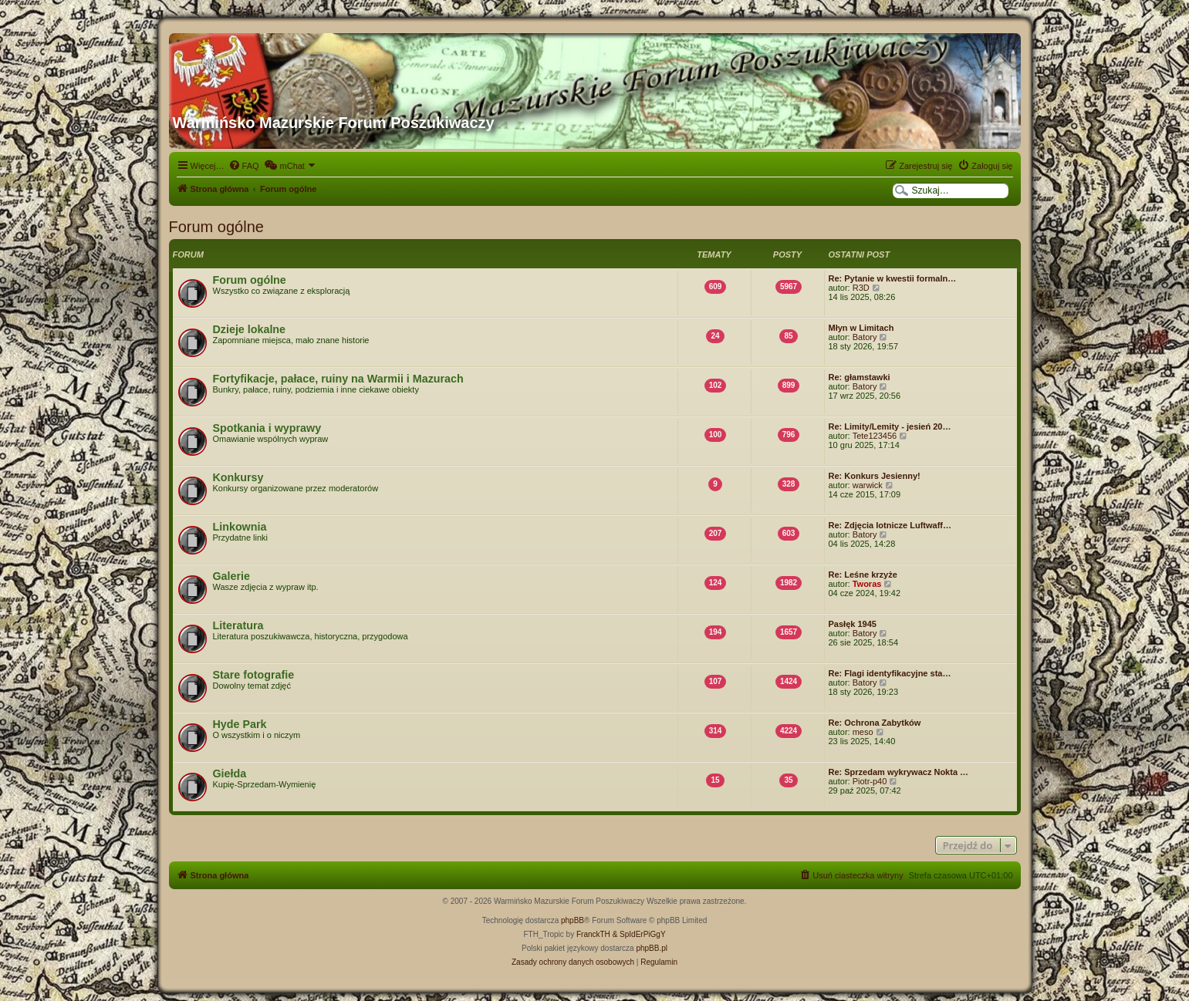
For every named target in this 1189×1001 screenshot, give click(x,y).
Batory (865, 337)
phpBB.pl (651, 948)
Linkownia (240, 527)
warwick (868, 485)
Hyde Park (240, 724)
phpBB (572, 920)
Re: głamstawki (859, 377)
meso (863, 731)
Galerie (231, 576)
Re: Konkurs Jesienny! (874, 475)
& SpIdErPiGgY (639, 934)
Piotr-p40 (870, 781)
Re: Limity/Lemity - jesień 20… (890, 426)
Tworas (867, 583)
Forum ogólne (216, 226)
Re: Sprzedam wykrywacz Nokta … (899, 772)
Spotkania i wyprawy (267, 428)
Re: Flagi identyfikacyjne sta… (890, 673)
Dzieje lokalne (249, 329)
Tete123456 (875, 435)
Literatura (238, 625)
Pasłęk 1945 (853, 624)
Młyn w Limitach (861, 327)
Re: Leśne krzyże (863, 574)
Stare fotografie (254, 675)
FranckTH (593, 934)
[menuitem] (243, 166)
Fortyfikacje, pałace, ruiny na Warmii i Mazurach (338, 378)
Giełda (230, 773)
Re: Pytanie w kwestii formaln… (893, 278)
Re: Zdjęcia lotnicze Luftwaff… (890, 525)
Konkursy (238, 477)
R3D (861, 287)
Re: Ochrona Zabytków (875, 722)
